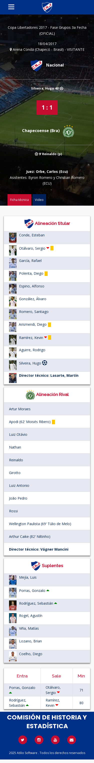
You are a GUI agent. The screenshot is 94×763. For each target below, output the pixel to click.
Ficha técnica (19, 199)
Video (39, 199)
